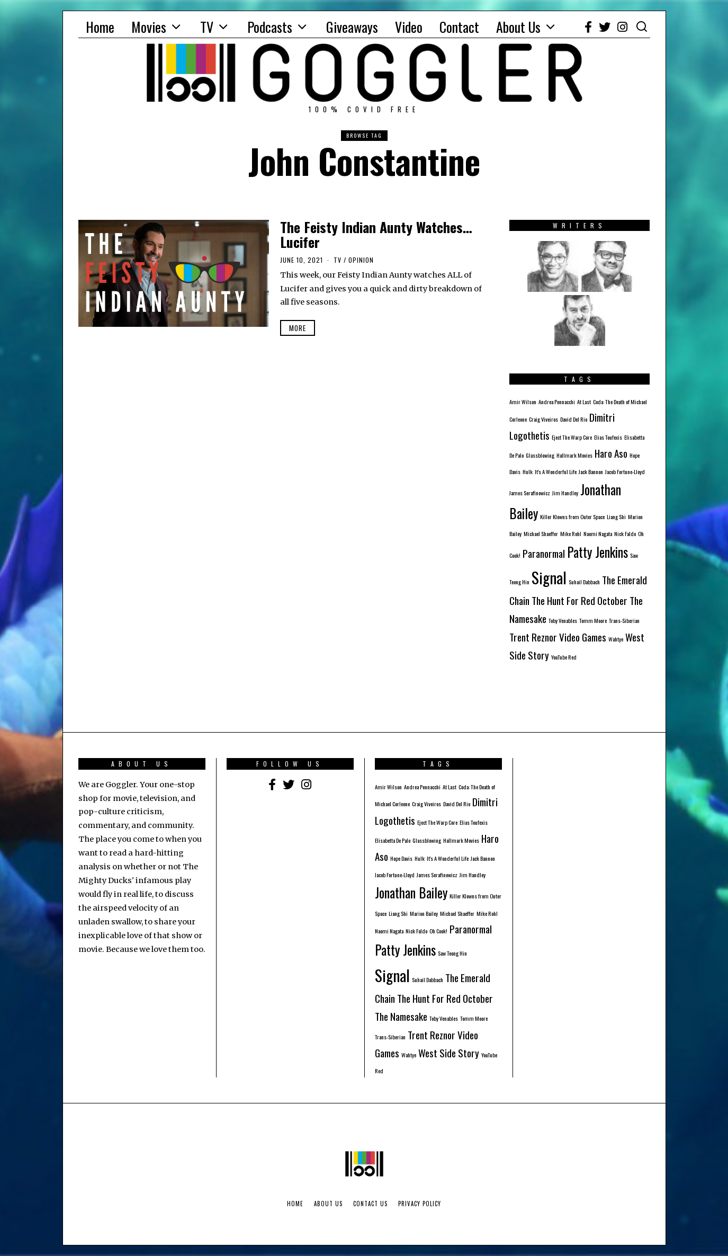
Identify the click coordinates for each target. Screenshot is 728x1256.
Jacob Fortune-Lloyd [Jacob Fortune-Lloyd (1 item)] (625, 471)
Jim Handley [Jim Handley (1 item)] (565, 492)
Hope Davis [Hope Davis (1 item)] (401, 858)
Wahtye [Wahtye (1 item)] (615, 639)
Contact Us (370, 1203)
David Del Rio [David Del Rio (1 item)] (573, 419)
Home (100, 26)
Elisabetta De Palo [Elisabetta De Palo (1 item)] (392, 840)
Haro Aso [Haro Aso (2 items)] (611, 453)
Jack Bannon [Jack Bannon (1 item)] (591, 471)
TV (206, 26)
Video (409, 26)
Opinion (361, 259)
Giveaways (352, 26)
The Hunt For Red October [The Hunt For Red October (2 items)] (579, 600)
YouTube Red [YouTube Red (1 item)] (564, 657)
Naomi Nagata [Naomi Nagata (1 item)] (597, 533)
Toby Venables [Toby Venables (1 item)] (563, 620)
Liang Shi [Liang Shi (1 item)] (616, 516)
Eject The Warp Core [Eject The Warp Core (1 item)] (572, 437)
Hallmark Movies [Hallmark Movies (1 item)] (574, 455)
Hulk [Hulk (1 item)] (528, 471)
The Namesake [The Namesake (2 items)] (401, 1016)
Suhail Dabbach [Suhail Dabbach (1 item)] (584, 581)
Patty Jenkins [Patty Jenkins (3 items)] (597, 552)
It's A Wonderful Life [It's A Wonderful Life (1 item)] (556, 471)
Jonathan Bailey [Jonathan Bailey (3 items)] (411, 892)
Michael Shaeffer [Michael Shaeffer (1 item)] (541, 533)
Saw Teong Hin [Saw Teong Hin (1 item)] (452, 953)
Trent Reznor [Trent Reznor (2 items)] (533, 637)
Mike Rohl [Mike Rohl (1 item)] (570, 533)
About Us (518, 26)
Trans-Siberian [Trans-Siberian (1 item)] (624, 620)
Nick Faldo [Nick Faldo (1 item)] (625, 533)
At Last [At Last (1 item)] (584, 401)
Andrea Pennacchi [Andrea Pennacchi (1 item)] (556, 401)
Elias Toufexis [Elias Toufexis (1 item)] (608, 437)
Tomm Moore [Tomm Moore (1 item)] (593, 620)
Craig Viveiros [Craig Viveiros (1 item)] (543, 419)
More (297, 328)
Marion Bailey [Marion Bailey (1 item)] (424, 913)
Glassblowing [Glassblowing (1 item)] (540, 455)
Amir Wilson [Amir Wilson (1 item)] (522, 401)
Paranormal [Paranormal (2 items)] (544, 553)
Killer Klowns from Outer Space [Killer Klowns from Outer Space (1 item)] (572, 516)
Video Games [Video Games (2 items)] (582, 637)
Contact (459, 26)
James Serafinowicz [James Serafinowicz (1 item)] (529, 492)
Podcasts (269, 26)
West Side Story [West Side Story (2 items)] (448, 1053)
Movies (148, 26)
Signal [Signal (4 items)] (549, 577)
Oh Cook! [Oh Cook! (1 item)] (438, 931)
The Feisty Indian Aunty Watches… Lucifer (376, 235)
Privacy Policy (419, 1203)
